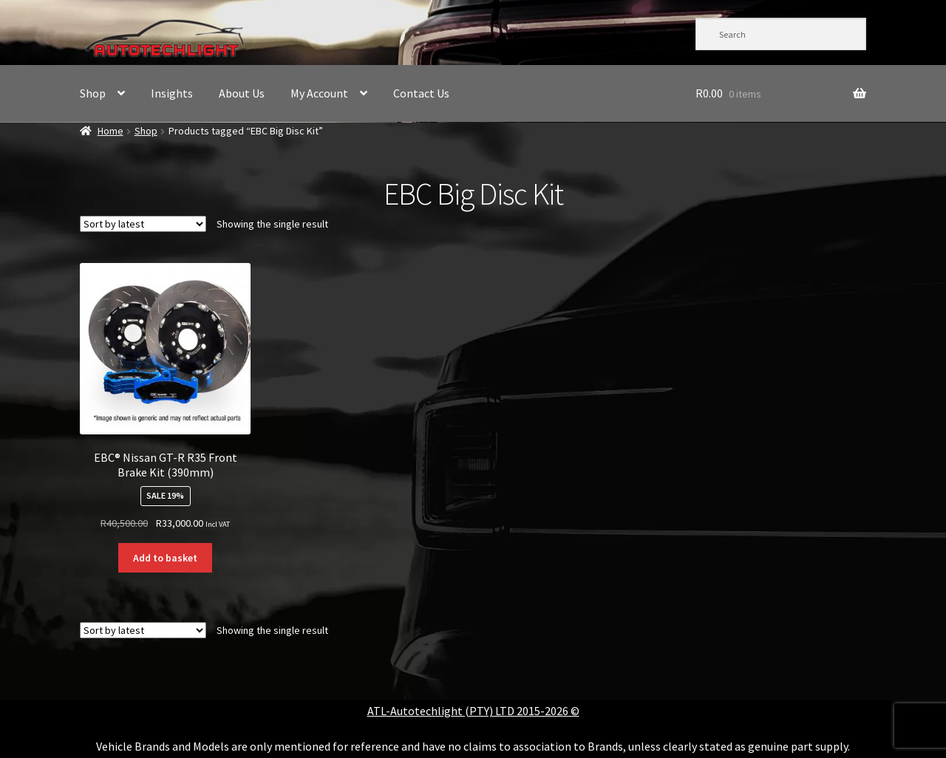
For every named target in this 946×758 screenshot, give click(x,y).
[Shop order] (143, 224)
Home (110, 130)
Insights (172, 93)
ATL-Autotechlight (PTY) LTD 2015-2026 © (473, 710)
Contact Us (421, 93)
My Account (319, 93)
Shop (93, 93)
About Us (242, 93)
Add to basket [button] (165, 557)
